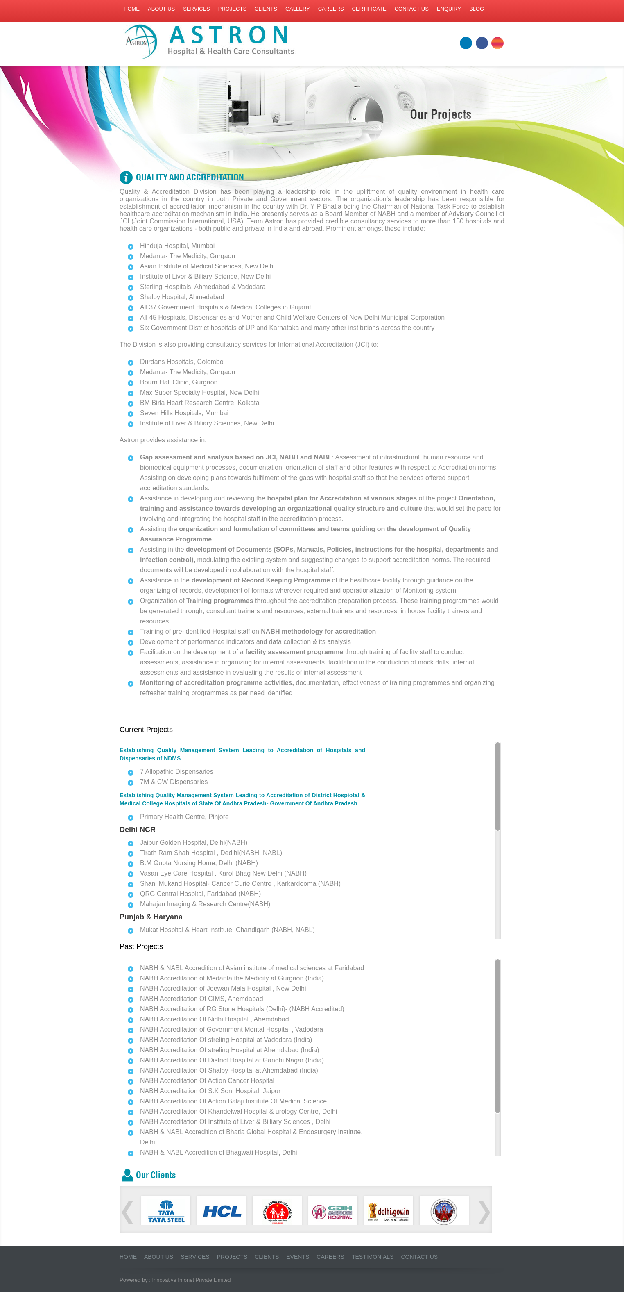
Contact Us (419, 1256)
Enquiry (449, 9)
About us (161, 9)
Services (196, 9)
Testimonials (373, 1256)
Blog (476, 9)
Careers (331, 9)
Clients (266, 9)
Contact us (412, 9)
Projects (232, 9)
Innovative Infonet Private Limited (191, 1280)
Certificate (369, 9)
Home (132, 9)
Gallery (297, 9)
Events (298, 1256)
